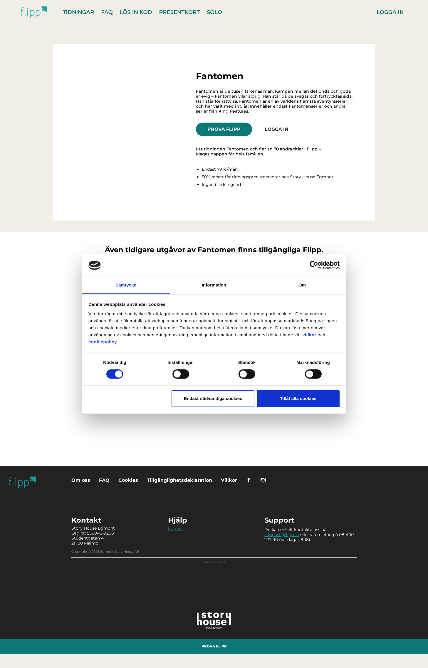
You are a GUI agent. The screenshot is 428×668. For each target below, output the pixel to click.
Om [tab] (302, 284)
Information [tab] (214, 284)
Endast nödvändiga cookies (213, 398)
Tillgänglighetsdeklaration (179, 480)
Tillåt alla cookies (298, 398)
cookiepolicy (102, 341)
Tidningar (79, 12)
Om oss (80, 480)
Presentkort (180, 12)
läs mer (175, 528)
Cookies (128, 480)
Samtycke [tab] (125, 284)
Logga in (390, 12)
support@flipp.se (281, 534)
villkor (309, 334)
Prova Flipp (224, 129)
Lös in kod (136, 12)
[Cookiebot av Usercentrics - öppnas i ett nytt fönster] (314, 265)
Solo (214, 12)
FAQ (107, 12)
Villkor (229, 480)
